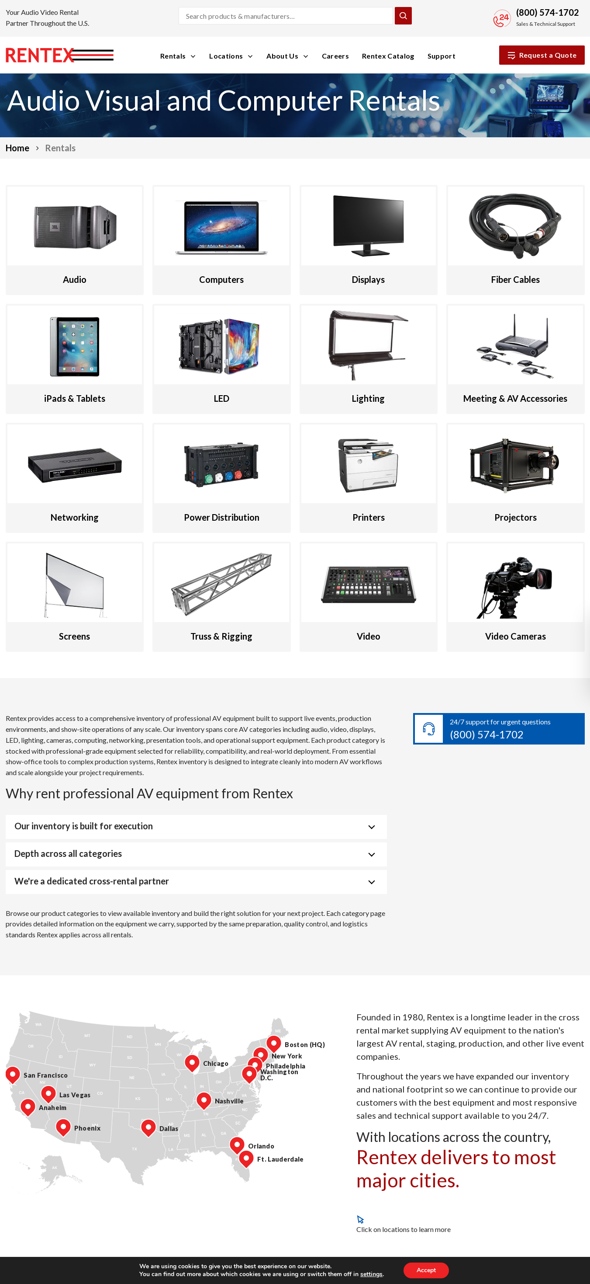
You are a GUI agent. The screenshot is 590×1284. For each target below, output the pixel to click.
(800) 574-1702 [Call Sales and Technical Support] (547, 12)
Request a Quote (542, 55)
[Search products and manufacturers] (286, 15)
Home (17, 148)
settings (371, 1274)
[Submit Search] (403, 15)
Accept (426, 1270)
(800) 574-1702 (487, 734)
